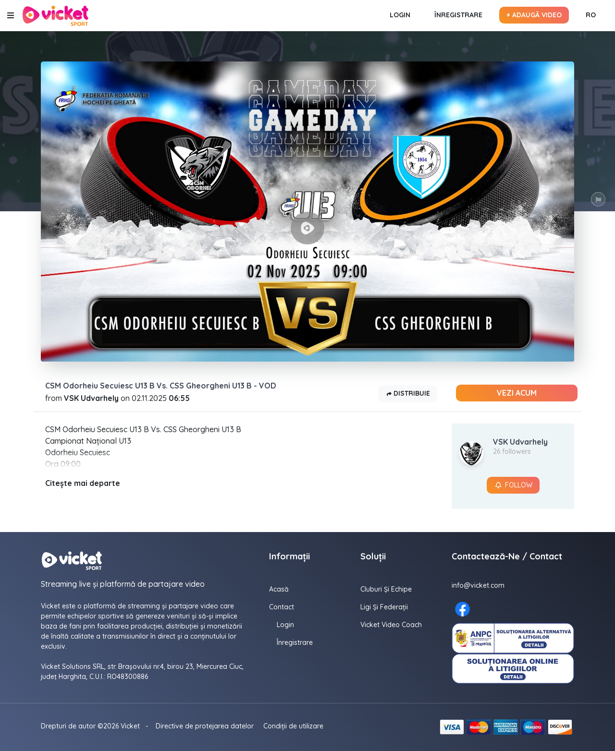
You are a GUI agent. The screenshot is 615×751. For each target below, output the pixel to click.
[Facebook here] (462, 609)
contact (281, 607)
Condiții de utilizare (293, 726)
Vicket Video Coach (391, 624)
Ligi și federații (384, 607)
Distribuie (407, 394)
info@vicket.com (478, 585)
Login (400, 15)
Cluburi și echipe (386, 589)
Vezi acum (517, 393)
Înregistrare (458, 15)
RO (591, 15)
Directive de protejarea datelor (205, 726)
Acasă (279, 589)
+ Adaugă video (534, 15)
